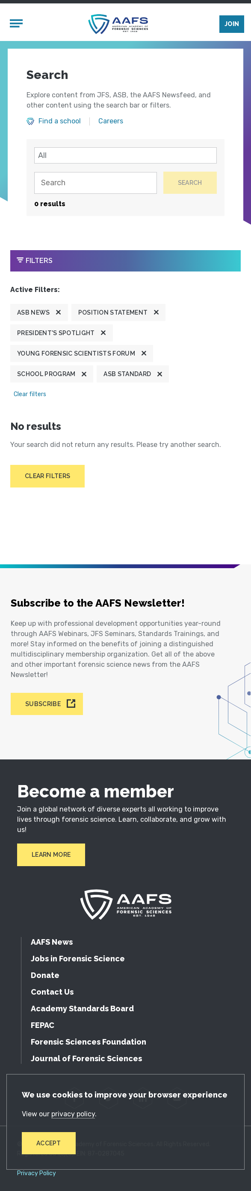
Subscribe (43, 704)
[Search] (95, 183)
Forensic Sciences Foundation (88, 1041)
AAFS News (52, 941)
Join (231, 23)
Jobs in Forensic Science (78, 958)
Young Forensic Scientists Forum (76, 353)
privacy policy (73, 1114)
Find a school (59, 121)
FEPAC (42, 1025)
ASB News (33, 312)
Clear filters (30, 394)
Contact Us (52, 991)
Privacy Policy (36, 1173)
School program (46, 374)
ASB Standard (127, 374)
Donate (45, 975)
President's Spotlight (56, 333)
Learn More (51, 854)
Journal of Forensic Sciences (86, 1058)
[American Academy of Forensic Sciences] (118, 24)
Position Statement (113, 312)
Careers (110, 121)
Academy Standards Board (82, 1008)
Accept (48, 1143)
